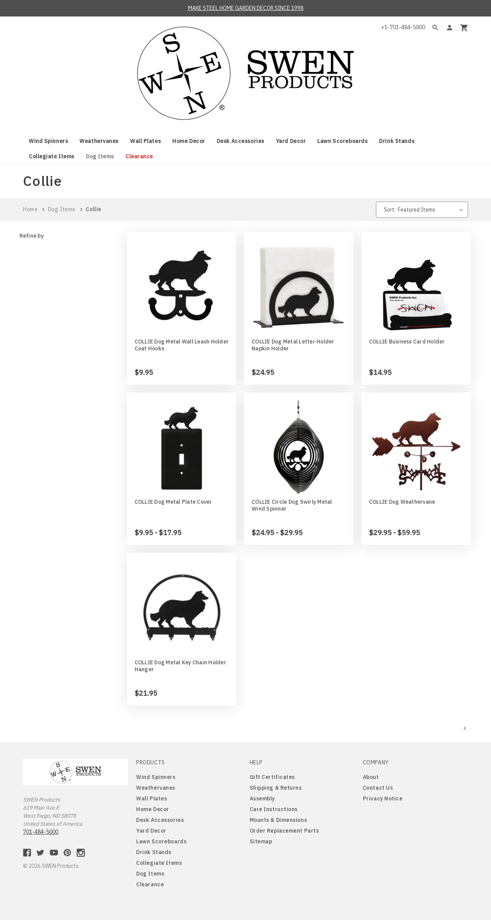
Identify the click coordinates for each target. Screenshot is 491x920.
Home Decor (188, 141)
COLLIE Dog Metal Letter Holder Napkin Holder (293, 345)
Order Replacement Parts (284, 830)
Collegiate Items (51, 156)
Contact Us (378, 787)
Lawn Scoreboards (342, 141)
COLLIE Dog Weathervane (402, 501)
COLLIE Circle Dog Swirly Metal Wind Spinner (292, 505)
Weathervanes (99, 141)
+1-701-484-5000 (403, 27)
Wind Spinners (48, 141)
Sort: (389, 209)
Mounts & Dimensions (278, 819)
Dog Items (100, 156)
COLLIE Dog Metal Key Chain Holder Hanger (180, 666)
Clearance (139, 156)
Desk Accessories (240, 141)
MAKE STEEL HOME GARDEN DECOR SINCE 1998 (245, 8)
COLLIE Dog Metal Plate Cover (173, 501)
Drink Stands (396, 141)
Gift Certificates (272, 777)
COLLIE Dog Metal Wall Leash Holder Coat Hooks (182, 345)
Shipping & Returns (276, 787)
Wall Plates (145, 141)
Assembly (262, 798)
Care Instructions (274, 809)
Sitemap (261, 841)
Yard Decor (291, 141)
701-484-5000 (40, 831)
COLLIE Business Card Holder (407, 341)
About (371, 777)
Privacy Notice (383, 798)
